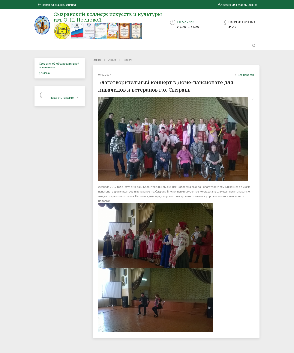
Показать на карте (64, 97)
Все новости (244, 75)
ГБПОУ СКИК (185, 21)
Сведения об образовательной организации (59, 65)
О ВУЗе (112, 59)
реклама (44, 73)
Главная (97, 59)
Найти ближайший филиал (56, 5)
